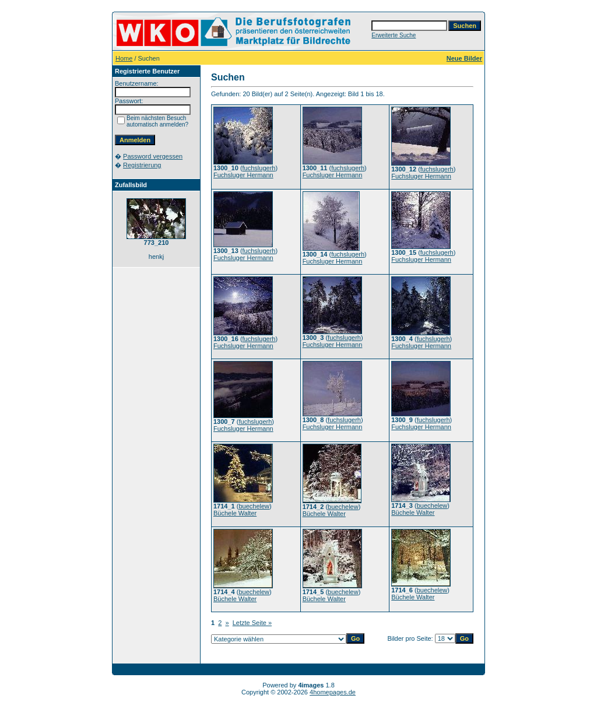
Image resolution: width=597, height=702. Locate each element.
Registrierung (142, 165)
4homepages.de (333, 692)
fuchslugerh (259, 167)
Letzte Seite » (252, 622)
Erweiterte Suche (393, 35)
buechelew (253, 506)
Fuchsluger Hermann (243, 174)
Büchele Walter (235, 513)
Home (123, 58)
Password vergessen (152, 156)
